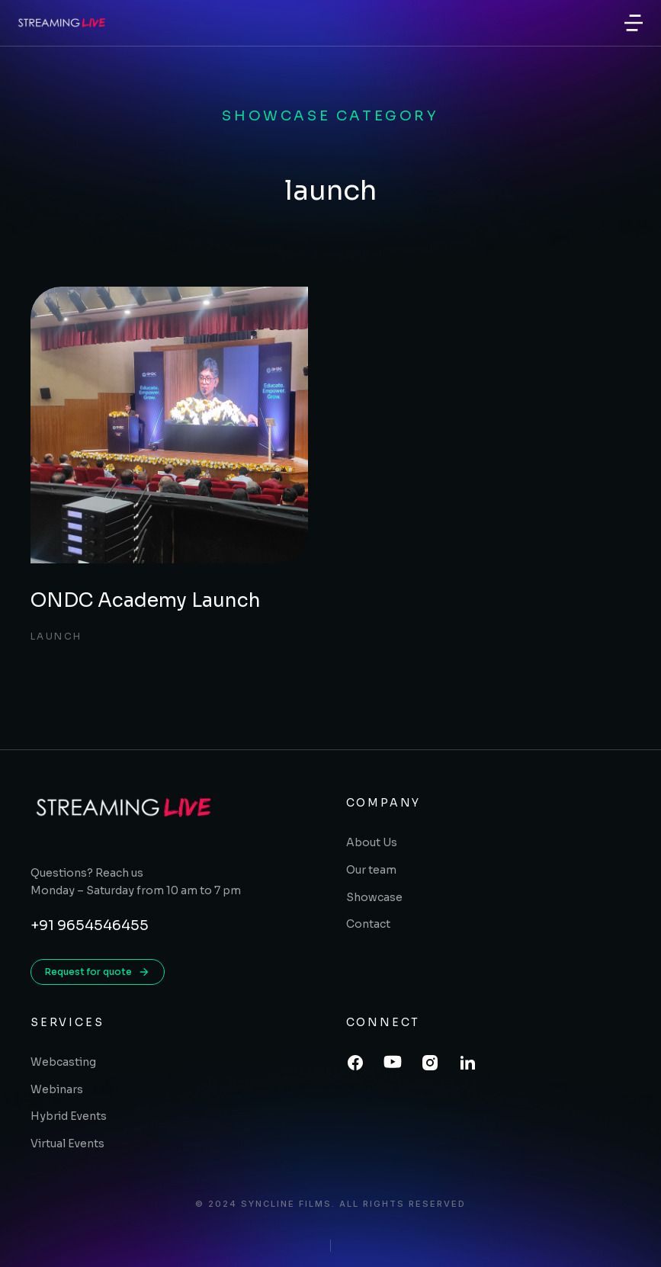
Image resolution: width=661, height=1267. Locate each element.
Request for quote (97, 972)
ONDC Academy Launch (145, 600)
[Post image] (169, 425)
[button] (633, 23)
